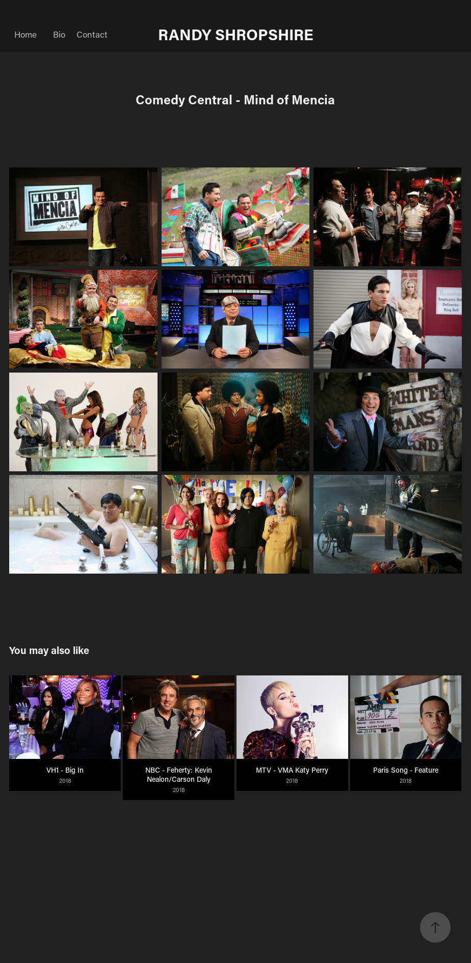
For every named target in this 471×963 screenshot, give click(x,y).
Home (25, 34)
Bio (59, 34)
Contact (92, 34)
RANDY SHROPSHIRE (235, 34)
